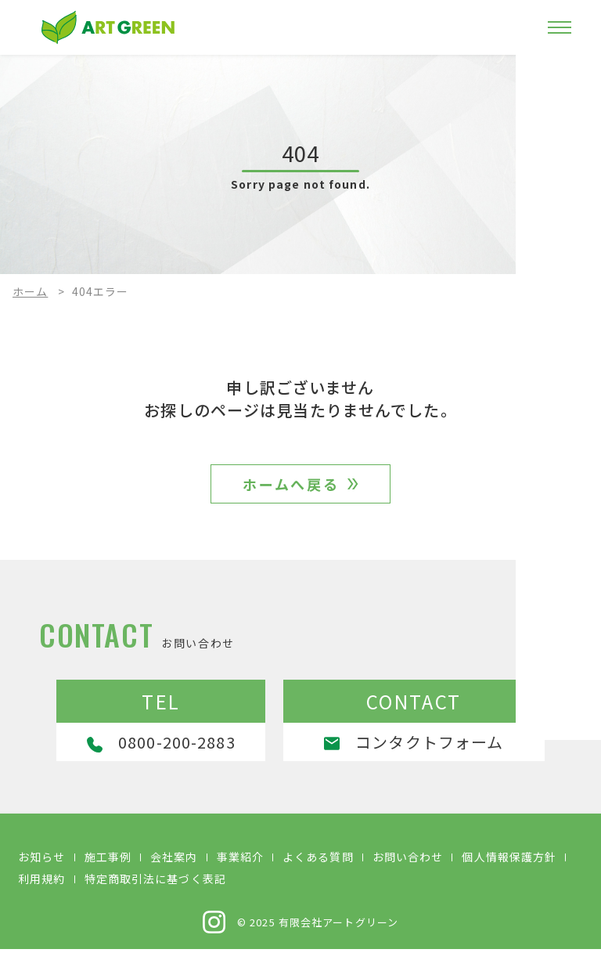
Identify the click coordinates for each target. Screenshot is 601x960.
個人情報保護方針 (509, 867)
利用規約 (41, 889)
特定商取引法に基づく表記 (155, 889)
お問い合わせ (408, 867)
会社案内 (173, 867)
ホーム (30, 291)
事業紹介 (240, 867)
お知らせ (41, 867)
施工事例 (108, 867)
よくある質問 (318, 867)
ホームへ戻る (291, 488)
